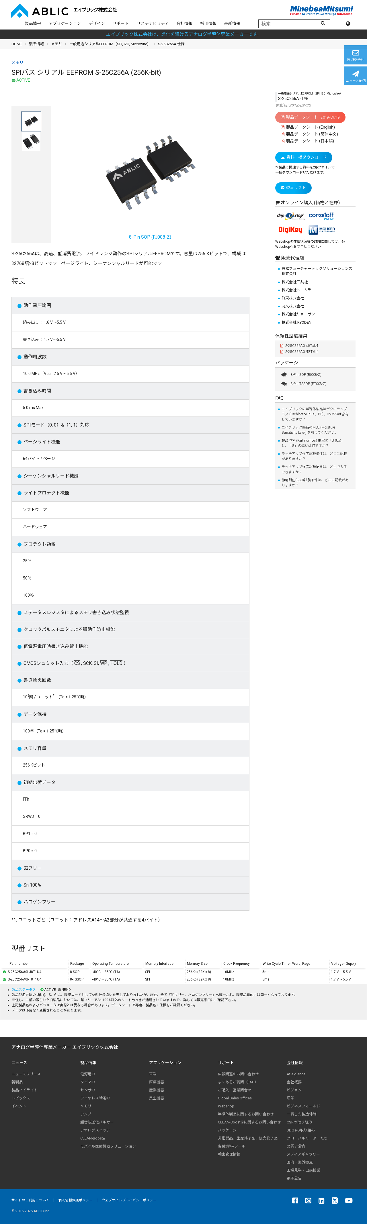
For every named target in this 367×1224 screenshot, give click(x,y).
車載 (153, 1074)
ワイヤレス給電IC (95, 1098)
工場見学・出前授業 (303, 1170)
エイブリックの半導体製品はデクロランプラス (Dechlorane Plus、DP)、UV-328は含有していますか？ (315, 414)
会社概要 (294, 1082)
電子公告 (294, 1178)
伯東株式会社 (293, 298)
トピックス (20, 1098)
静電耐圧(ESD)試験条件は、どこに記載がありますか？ (315, 482)
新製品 (17, 1082)
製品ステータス (24, 990)
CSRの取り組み (299, 1122)
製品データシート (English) (308, 127)
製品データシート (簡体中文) (309, 134)
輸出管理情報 (229, 1154)
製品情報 (33, 23)
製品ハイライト (24, 1090)
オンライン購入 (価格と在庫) (310, 202)
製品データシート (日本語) (307, 141)
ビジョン (294, 1090)
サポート (121, 23)
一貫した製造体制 (302, 1114)
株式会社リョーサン (298, 314)
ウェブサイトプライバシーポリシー (129, 1200)
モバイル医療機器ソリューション (108, 1146)
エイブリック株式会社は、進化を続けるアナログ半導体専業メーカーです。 (183, 34)
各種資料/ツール (231, 1146)
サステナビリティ (153, 23)
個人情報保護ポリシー (75, 1200)
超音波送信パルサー (97, 1122)
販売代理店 (292, 258)
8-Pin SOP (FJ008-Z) (300, 374)
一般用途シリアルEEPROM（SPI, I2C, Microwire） (110, 44)
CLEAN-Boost (92, 1138)
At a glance (296, 1074)
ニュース (19, 1062)
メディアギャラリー (303, 1154)
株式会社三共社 (295, 282)
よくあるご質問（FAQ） (238, 1082)
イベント (18, 1106)
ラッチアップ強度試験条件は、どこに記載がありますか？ (314, 456)
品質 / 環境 (296, 1146)
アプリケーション (65, 23)
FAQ (279, 398)
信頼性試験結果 (291, 336)
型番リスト (293, 187)
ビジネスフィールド (303, 1106)
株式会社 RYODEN (296, 322)
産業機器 (156, 1090)
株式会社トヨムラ (296, 290)
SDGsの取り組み (301, 1130)
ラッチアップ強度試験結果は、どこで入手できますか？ (314, 469)
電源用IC (87, 1074)
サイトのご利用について (30, 1200)
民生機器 (156, 1098)
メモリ (56, 44)
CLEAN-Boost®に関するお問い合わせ (249, 1122)
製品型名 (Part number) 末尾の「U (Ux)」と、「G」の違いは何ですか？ (313, 443)
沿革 (290, 1098)
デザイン (97, 23)
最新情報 (232, 23)
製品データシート (310, 117)
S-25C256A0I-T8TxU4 (299, 352)
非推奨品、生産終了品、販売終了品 (248, 1138)
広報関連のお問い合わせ (238, 1074)
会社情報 (184, 23)
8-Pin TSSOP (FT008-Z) (303, 384)
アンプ (85, 1114)
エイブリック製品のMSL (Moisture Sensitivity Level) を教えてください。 (310, 430)
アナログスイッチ (95, 1130)
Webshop (226, 1106)
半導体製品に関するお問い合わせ (246, 1114)
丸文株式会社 (293, 306)
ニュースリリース (26, 1074)
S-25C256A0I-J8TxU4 (299, 346)
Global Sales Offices (235, 1098)
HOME (16, 44)
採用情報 (208, 23)
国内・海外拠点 (300, 1162)
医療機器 (156, 1082)
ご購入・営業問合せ (234, 1090)
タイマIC (87, 1082)
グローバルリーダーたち (307, 1138)
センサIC (87, 1090)
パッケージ (286, 363)
